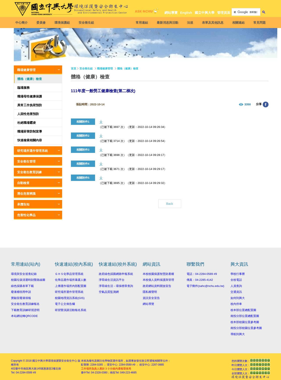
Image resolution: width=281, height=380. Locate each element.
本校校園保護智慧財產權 (158, 274)
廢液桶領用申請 (21, 291)
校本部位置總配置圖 (243, 310)
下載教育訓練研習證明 (25, 310)
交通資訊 (236, 291)
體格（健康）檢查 (29, 79)
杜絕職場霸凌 (26, 122)
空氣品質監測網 (109, 291)
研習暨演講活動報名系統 (70, 310)
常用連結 (141, 22)
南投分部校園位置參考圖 (246, 328)
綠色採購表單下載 (22, 286)
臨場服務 (23, 87)
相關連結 (237, 22)
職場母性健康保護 (29, 96)
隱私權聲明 (150, 291)
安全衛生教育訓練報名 (25, 304)
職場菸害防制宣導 (29, 131)
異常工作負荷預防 (29, 105)
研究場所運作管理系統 (32, 150)
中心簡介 (22, 22)
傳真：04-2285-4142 (200, 279)
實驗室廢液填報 (21, 298)
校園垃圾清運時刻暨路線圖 (28, 279)
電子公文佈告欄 (65, 304)
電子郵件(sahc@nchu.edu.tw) (205, 286)
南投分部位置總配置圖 (245, 316)
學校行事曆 (238, 274)
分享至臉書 (265, 104)
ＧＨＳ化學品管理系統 (69, 274)
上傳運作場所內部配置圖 (70, 286)
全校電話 (236, 279)
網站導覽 (171, 12)
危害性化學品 (26, 215)
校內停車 (236, 304)
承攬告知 (23, 204)
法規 (189, 22)
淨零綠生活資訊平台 (111, 279)
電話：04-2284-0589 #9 (202, 274)
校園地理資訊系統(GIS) (70, 298)
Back (169, 203)
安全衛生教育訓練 (29, 172)
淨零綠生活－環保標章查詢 (116, 286)
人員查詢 (236, 286)
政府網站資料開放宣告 (157, 286)
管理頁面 (223, 12)
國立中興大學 (204, 12)
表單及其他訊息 (211, 22)
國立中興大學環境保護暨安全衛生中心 (54, 360)
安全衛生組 (87, 22)
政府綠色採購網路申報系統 (116, 274)
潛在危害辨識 (26, 193)
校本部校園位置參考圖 (245, 322)
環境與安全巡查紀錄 (24, 274)
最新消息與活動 (166, 22)
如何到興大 (238, 298)
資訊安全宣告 (151, 298)
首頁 (73, 68)
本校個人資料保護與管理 (158, 279)
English (186, 12)
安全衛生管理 (26, 161)
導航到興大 (238, 334)
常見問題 (258, 22)
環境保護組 (63, 22)
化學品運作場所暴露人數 (70, 279)
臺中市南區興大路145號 (29, 368)
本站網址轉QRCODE (24, 316)
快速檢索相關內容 (29, 140)
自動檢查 (23, 183)
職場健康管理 (26, 70)
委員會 (42, 22)
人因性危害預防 (28, 114)
